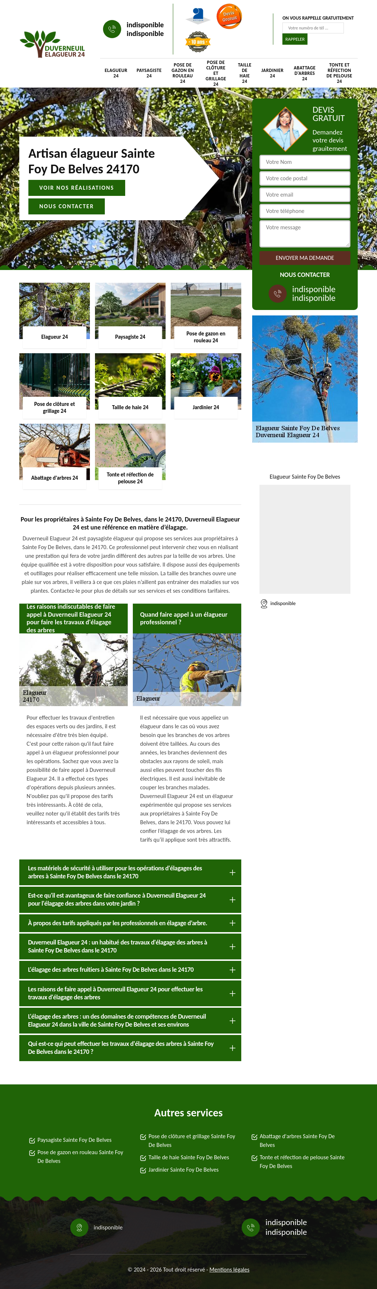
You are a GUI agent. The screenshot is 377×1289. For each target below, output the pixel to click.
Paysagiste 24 (149, 73)
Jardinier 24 (272, 73)
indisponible (145, 24)
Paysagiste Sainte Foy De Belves (74, 1139)
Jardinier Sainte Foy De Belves (183, 1169)
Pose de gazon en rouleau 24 (182, 73)
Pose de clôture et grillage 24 (216, 73)
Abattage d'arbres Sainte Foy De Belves (297, 1140)
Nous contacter (66, 206)
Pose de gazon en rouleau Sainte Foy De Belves (80, 1156)
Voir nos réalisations (76, 187)
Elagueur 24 (116, 73)
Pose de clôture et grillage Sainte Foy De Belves (191, 1140)
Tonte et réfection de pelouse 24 (339, 73)
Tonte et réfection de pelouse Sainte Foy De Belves (302, 1161)
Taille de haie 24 (244, 73)
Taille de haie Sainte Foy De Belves (188, 1157)
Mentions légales (230, 1269)
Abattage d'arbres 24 (305, 73)
